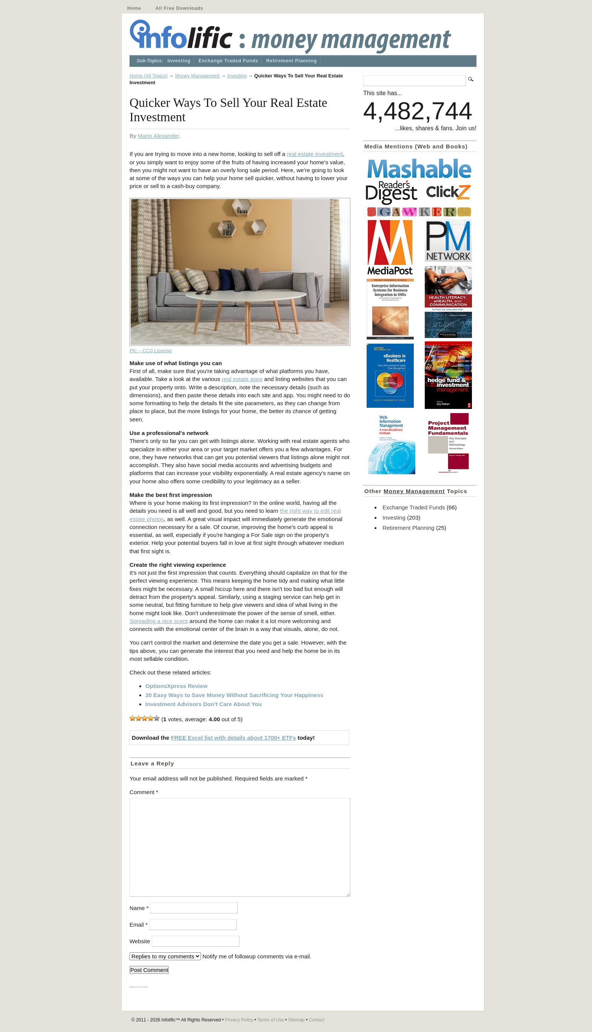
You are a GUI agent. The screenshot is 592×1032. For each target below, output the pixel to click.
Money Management (197, 76)
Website (140, 941)
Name (139, 908)
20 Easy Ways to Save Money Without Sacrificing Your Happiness (234, 695)
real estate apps (242, 379)
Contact (316, 1020)
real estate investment (315, 154)
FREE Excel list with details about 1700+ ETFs (233, 737)
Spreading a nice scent (159, 621)
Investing (179, 60)
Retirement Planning (291, 60)
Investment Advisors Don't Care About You (203, 704)
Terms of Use (270, 1020)
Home (134, 8)
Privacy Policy (239, 1020)
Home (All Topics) (149, 76)
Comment (144, 792)
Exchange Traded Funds (228, 60)
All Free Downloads (179, 8)
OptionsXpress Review (176, 686)
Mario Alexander (158, 136)
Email (139, 924)
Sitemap (296, 1020)
